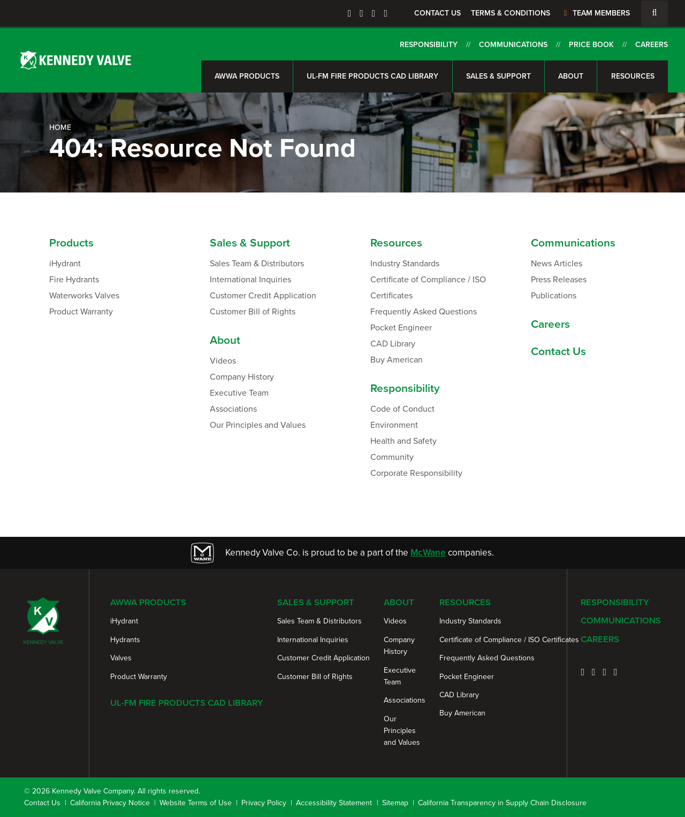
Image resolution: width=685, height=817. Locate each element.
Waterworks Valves (84, 295)
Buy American (396, 359)
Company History (242, 377)
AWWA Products (247, 76)
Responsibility (429, 44)
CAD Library (392, 343)
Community (392, 457)
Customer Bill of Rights (252, 311)
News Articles (556, 263)
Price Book (591, 44)
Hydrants (125, 639)
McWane (428, 552)
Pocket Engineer (401, 327)
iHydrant (65, 263)
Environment (394, 425)
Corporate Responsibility (416, 473)
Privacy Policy (263, 802)
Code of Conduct (402, 409)
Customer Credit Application (263, 295)
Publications (553, 295)
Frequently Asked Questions (423, 311)
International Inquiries (250, 279)
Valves (121, 658)
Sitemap (395, 802)
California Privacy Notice (110, 802)
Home (60, 127)
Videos (223, 360)
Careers (651, 44)
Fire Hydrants (74, 279)
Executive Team (239, 393)
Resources (632, 76)
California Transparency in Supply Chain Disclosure (502, 802)
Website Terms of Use (195, 802)
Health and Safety (403, 441)
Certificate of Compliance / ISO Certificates (428, 287)
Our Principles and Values (258, 425)
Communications (513, 44)
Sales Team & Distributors (257, 263)
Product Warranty (81, 311)
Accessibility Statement (334, 802)
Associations (233, 409)
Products (71, 242)
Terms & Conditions (510, 13)
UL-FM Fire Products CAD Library (372, 76)
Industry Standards (404, 263)
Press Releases (559, 279)
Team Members (595, 13)
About (570, 76)
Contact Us (437, 13)
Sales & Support (498, 76)
